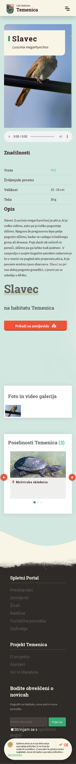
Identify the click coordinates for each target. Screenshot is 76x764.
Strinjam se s (33, 732)
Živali (15, 605)
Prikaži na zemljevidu (35, 326)
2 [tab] (38, 502)
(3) (61, 442)
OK (66, 744)
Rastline (17, 613)
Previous (3, 477)
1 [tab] (34, 502)
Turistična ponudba (28, 621)
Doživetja (18, 628)
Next (72, 477)
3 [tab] (41, 502)
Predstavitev (21, 590)
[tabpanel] (38, 475)
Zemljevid (19, 597)
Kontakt (17, 664)
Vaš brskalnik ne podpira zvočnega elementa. (38, 136)
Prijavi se (57, 722)
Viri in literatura (24, 672)
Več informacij (15, 754)
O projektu (20, 656)
